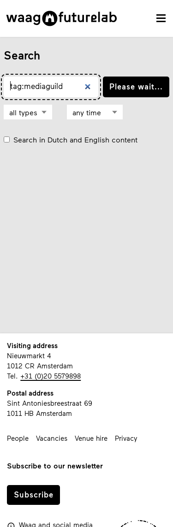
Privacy (126, 438)
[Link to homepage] (61, 18)
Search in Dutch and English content (75, 139)
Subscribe (34, 494)
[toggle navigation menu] (161, 18)
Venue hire (91, 438)
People (18, 438)
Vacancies (51, 438)
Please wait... (136, 86)
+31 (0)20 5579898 (50, 376)
